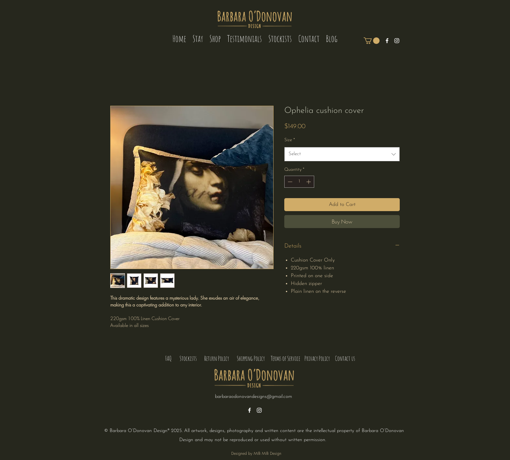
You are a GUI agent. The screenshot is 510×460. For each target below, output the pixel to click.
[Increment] (309, 181)
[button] (372, 40)
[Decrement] (289, 181)
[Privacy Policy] (317, 358)
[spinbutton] (299, 181)
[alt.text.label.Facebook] (387, 40)
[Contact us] (345, 358)
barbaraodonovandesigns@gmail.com (253, 396)
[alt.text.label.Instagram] (397, 40)
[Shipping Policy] (250, 358)
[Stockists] (188, 358)
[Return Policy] (216, 358)
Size (289, 140)
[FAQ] (168, 358)
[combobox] (342, 154)
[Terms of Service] (285, 358)
